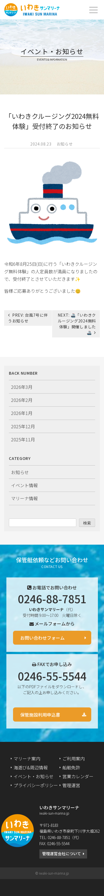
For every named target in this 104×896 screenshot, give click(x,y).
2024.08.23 (41, 144)
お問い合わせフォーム (42, 637)
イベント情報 (24, 485)
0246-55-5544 (52, 676)
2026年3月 (21, 387)
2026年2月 (21, 400)
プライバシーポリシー (36, 785)
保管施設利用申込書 (40, 714)
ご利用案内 (73, 758)
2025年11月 (23, 439)
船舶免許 (71, 767)
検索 (87, 523)
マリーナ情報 (24, 498)
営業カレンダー (77, 776)
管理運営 (71, 785)
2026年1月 (21, 413)
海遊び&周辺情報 (31, 767)
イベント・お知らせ (34, 776)
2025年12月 (23, 426)
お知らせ (65, 144)
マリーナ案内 (27, 758)
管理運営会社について (61, 853)
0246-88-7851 (52, 598)
